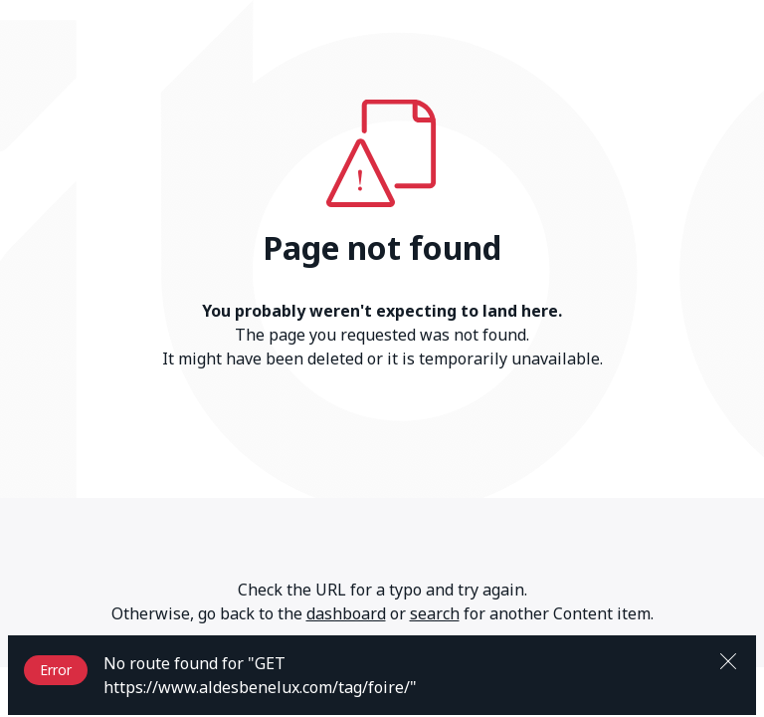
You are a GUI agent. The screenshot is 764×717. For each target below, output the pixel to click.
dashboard (346, 613)
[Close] (728, 659)
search (435, 613)
